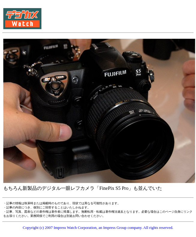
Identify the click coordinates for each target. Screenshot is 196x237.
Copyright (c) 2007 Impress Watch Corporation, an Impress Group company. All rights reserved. (98, 227)
